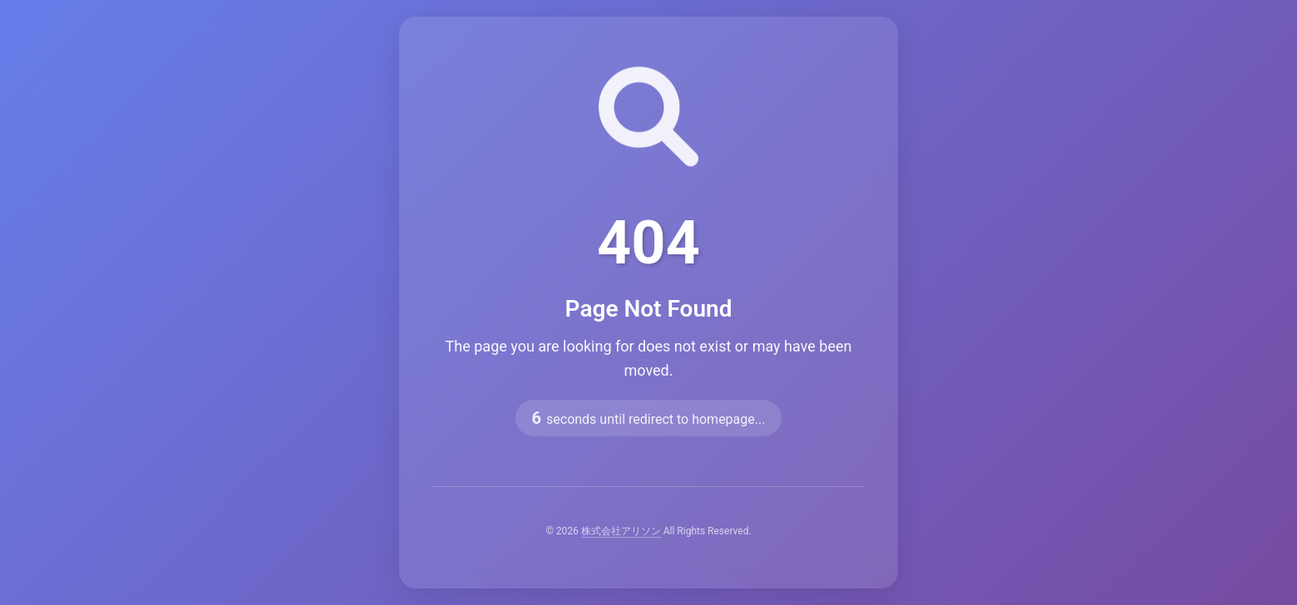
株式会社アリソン (621, 531)
